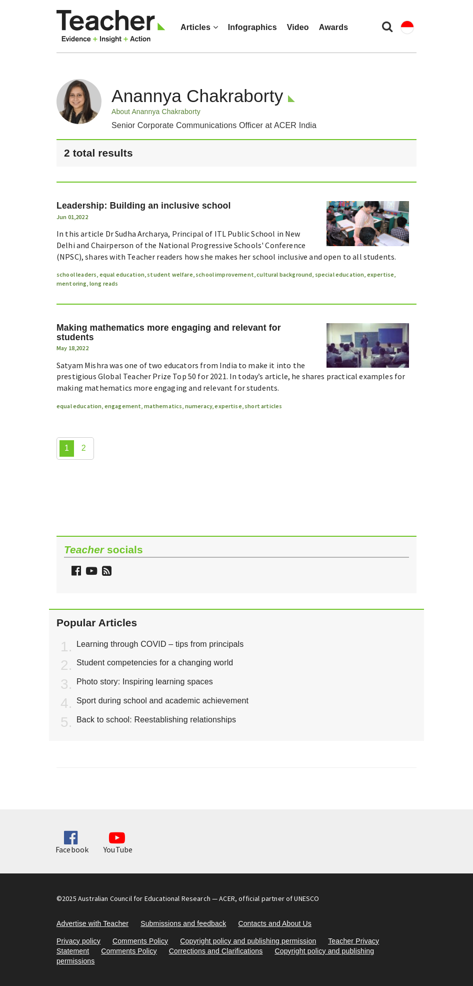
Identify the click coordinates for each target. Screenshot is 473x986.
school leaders (76, 274)
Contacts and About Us (275, 923)
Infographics (252, 27)
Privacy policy (78, 941)
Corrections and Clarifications (216, 951)
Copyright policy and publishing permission (248, 941)
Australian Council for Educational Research (144, 898)
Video (298, 27)
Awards (333, 27)
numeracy (198, 406)
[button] (106, 572)
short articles (263, 406)
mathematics (163, 406)
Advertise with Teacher (92, 923)
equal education (122, 274)
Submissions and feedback (183, 923)
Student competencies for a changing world (154, 662)
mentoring (71, 283)
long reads (104, 283)
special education (339, 274)
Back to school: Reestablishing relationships (156, 719)
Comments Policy (140, 941)
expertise (380, 274)
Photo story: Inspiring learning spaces (144, 681)
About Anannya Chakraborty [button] (156, 112)
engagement (123, 406)
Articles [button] (199, 27)
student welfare (169, 274)
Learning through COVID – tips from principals (160, 644)
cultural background (284, 274)
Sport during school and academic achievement (162, 700)
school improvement (225, 274)
